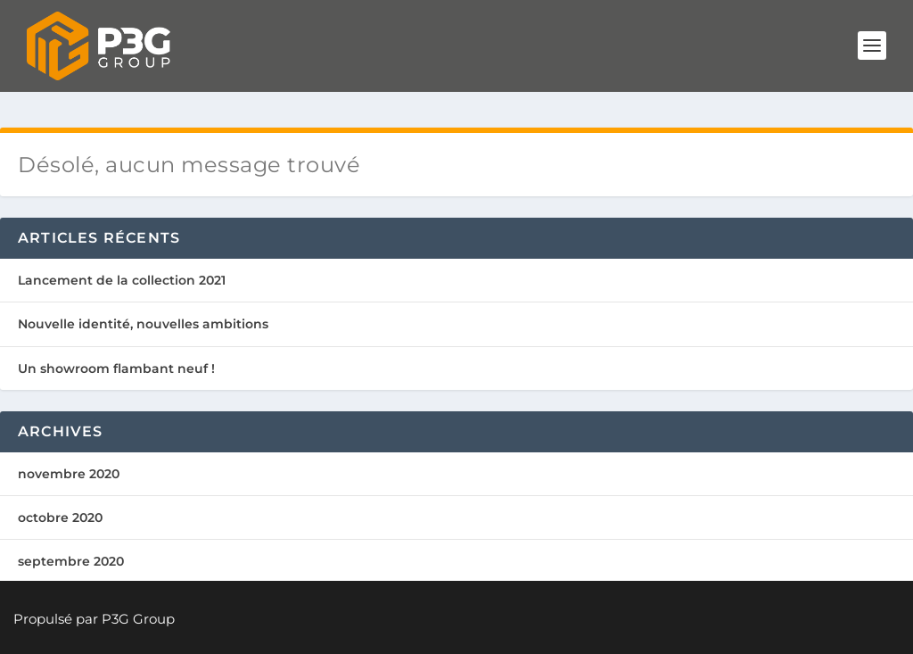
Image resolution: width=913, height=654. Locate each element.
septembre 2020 (71, 561)
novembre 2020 (68, 474)
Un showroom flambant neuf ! (116, 368)
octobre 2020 (60, 517)
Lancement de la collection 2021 (122, 280)
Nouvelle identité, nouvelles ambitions (143, 324)
